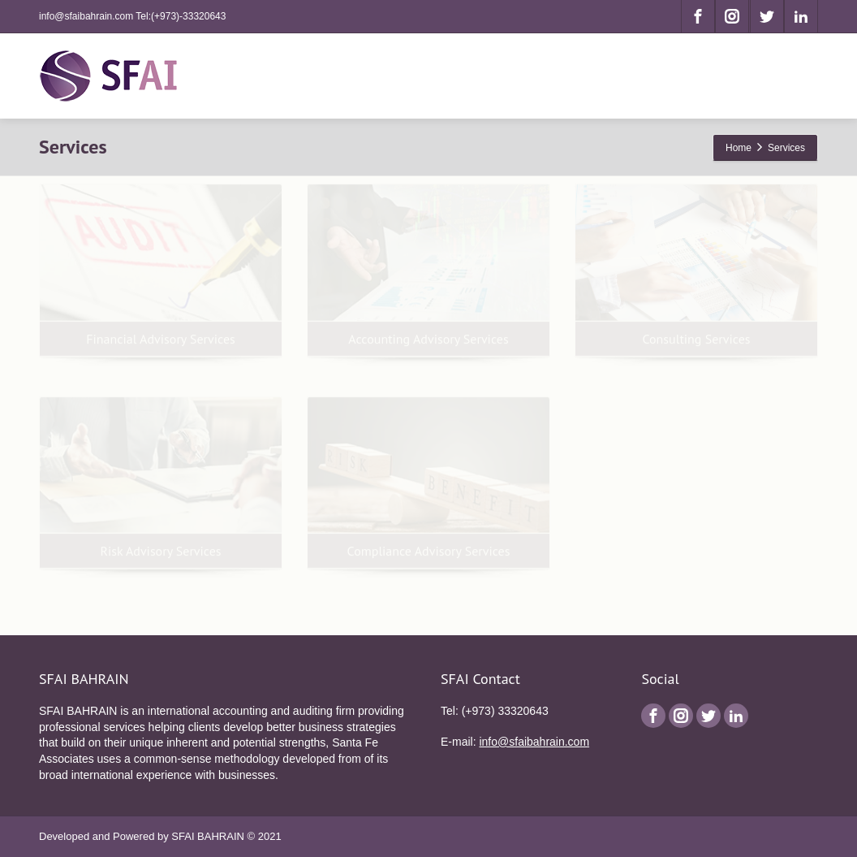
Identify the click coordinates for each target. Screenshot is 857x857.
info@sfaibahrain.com (534, 741)
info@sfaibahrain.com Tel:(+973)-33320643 (132, 16)
